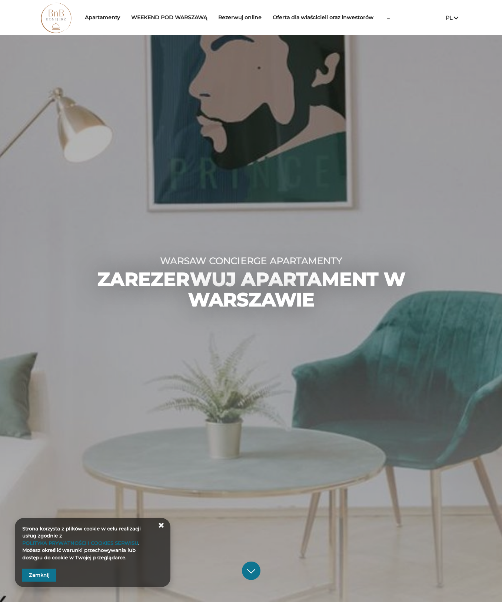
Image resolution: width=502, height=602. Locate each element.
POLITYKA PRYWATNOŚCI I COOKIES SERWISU (80, 543)
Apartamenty (117, 17)
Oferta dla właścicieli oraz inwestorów (338, 17)
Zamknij (39, 575)
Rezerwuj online (255, 17)
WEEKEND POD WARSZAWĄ (184, 17)
